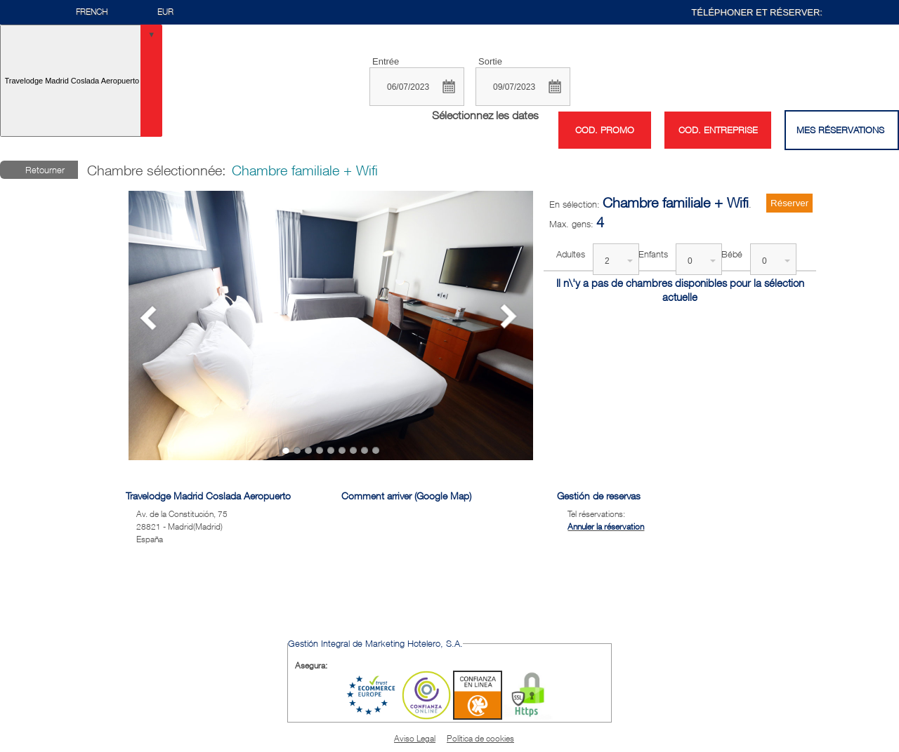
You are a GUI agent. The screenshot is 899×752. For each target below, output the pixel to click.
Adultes (570, 254)
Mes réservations (840, 129)
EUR (165, 11)
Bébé (731, 254)
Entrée (385, 61)
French (91, 11)
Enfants (653, 254)
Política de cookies (480, 738)
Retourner (45, 169)
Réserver (789, 203)
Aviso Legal (414, 738)
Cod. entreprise (718, 129)
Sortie (490, 61)
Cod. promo (604, 130)
